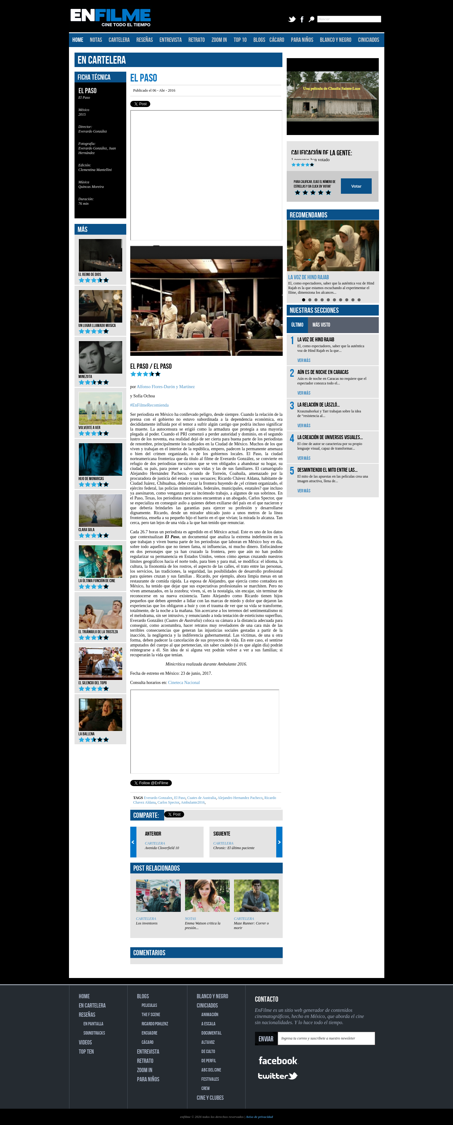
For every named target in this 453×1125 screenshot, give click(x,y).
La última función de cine (101, 578)
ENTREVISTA (171, 40)
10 (359, 299)
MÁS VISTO (321, 325)
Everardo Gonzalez (158, 798)
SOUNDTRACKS (94, 1033)
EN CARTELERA (102, 60)
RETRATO (196, 40)
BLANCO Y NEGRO (335, 40)
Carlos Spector (167, 802)
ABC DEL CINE (211, 1070)
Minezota (101, 374)
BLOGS (259, 40)
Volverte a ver (101, 425)
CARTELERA (119, 40)
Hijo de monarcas (101, 476)
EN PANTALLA (93, 1024)
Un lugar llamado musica (101, 323)
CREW (205, 1088)
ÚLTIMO (297, 325)
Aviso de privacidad (259, 1117)
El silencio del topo (101, 681)
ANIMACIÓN (209, 1015)
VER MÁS (303, 361)
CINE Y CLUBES (210, 1098)
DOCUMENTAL (211, 1033)
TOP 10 (240, 40)
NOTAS (96, 40)
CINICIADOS (368, 40)
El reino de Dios (101, 272)
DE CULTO (208, 1052)
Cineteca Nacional (184, 682)
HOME (77, 40)
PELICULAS (149, 1005)
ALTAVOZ (208, 1042)
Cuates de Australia (201, 798)
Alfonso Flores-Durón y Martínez (166, 386)
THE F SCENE (151, 1015)
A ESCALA (208, 1024)
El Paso (179, 798)
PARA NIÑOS (302, 40)
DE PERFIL (208, 1061)
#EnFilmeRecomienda (149, 405)
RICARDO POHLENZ (155, 1024)
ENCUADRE (149, 1033)
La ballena (101, 732)
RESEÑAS (144, 40)
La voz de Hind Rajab (308, 277)
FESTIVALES (210, 1079)
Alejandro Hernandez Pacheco (239, 798)
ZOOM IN (219, 40)
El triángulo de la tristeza (101, 629)
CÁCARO (276, 40)
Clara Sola (101, 527)
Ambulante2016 (192, 802)
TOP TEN (86, 1051)
